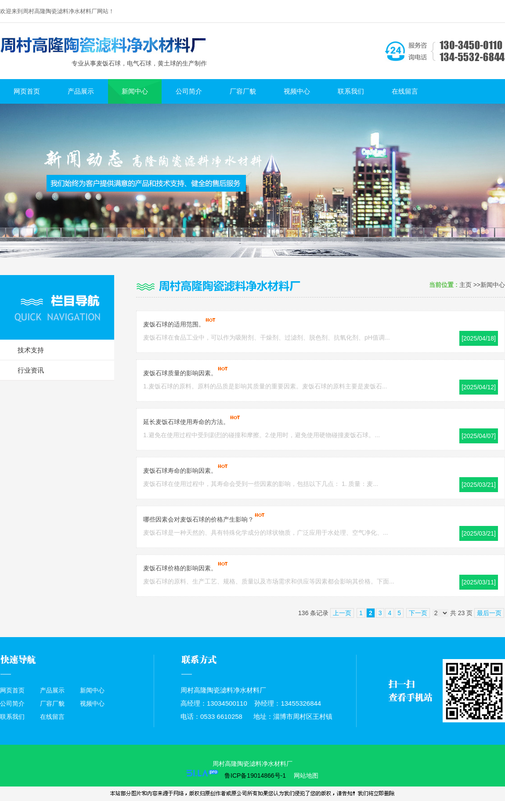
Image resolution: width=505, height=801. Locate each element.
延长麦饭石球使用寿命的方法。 (186, 421)
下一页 (418, 612)
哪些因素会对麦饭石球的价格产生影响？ (198, 519)
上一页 (342, 612)
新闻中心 (492, 284)
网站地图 (305, 775)
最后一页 (489, 612)
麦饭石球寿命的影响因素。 (180, 470)
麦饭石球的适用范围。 (174, 324)
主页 (465, 284)
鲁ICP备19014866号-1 (255, 775)
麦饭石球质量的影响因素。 (180, 373)
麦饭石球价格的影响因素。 (180, 568)
